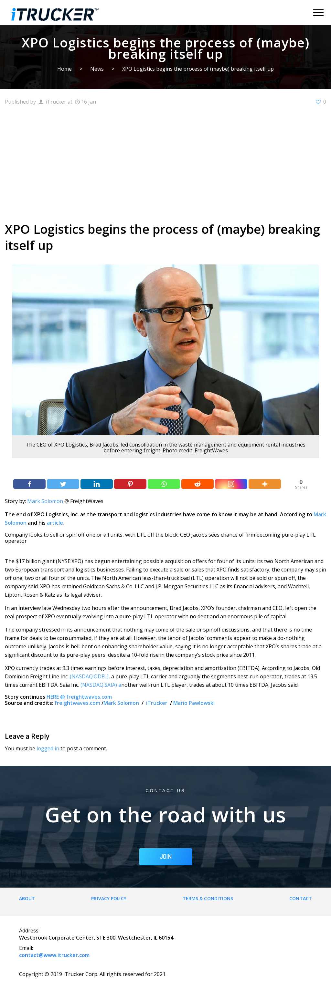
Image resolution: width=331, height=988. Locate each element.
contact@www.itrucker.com (54, 955)
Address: (29, 930)
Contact (300, 898)
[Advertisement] (165, 163)
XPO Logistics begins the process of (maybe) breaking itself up (198, 68)
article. (55, 522)
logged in (48, 748)
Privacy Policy (108, 898)
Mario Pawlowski (194, 702)
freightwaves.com (77, 702)
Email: (26, 948)
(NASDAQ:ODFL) (89, 676)
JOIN (166, 856)
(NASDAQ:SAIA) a (100, 684)
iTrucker (157, 702)
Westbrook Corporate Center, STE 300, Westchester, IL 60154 (96, 937)
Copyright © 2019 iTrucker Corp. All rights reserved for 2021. (92, 974)
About (27, 898)
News (97, 68)
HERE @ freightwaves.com (79, 696)
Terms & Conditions (208, 898)
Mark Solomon (45, 501)
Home (64, 68)
